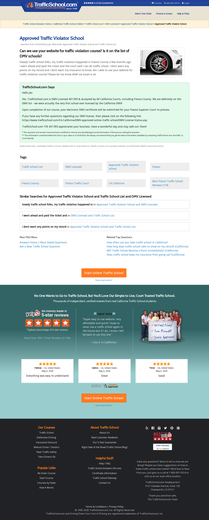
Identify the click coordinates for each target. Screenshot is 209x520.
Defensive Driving (46, 437)
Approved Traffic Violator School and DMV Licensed (127, 204)
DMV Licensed (112, 24)
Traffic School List (93, 24)
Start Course (46, 477)
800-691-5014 (172, 3)
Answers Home (29, 242)
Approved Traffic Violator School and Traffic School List (103, 226)
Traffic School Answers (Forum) (104, 468)
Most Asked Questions (53, 242)
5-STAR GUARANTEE (98, 3)
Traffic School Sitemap (105, 477)
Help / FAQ (104, 463)
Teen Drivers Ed (46, 456)
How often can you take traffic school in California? (137, 242)
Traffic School (46, 432)
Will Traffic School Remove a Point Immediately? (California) (142, 250)
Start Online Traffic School (103, 273)
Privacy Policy (116, 506)
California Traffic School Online (68, 24)
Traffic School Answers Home (37, 24)
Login (185, 3)
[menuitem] (143, 13)
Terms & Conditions (96, 506)
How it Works (46, 487)
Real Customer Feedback (104, 437)
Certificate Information (104, 472)
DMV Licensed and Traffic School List (92, 215)
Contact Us (104, 482)
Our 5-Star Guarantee (104, 442)
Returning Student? (104, 280)
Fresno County (30, 183)
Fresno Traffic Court (77, 183)
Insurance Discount (46, 442)
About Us (105, 432)
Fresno (156, 166)
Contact (157, 3)
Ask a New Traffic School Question (40, 246)
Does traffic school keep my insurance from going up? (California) (145, 254)
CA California (116, 183)
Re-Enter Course (46, 472)
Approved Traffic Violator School (137, 24)
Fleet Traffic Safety (46, 451)
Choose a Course (164, 13)
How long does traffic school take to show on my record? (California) (147, 246)
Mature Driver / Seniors (46, 446)
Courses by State (46, 482)
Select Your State (143, 13)
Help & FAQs (183, 13)
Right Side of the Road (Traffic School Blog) (104, 446)
